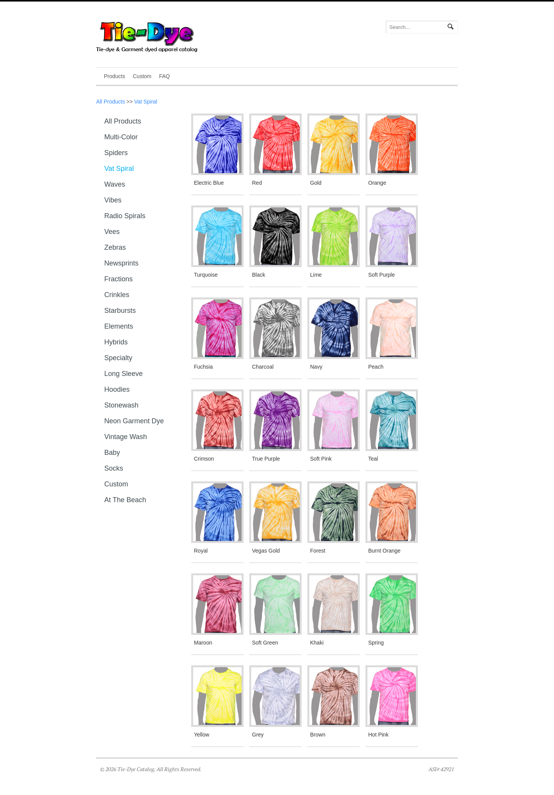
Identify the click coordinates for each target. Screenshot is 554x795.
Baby (112, 452)
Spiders (116, 153)
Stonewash (121, 405)
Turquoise (206, 275)
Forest (317, 551)
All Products (110, 102)
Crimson (204, 459)
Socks (113, 468)
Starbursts (120, 310)
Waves (114, 184)
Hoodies (117, 389)
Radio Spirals (124, 216)
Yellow (201, 735)
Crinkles (116, 295)
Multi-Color (121, 137)
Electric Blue (209, 183)
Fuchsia (203, 367)
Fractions (118, 279)
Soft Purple (381, 275)
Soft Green (265, 643)
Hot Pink (378, 735)
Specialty (118, 358)
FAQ (164, 76)
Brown (317, 735)
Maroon (203, 643)
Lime (316, 275)
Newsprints (121, 263)
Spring (376, 643)
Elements (118, 326)
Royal (201, 551)
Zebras (115, 247)
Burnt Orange (384, 551)
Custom (142, 76)
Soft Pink (321, 459)
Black (258, 275)
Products (114, 76)
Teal (373, 459)
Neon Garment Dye (134, 421)
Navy (316, 367)
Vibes (113, 200)
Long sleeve (123, 373)
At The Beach (125, 500)
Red (257, 183)
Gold (316, 183)
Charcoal (263, 367)
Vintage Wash (125, 437)
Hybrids (116, 342)
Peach (376, 367)
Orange (377, 183)
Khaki (317, 643)
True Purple (266, 459)
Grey (258, 735)
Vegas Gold (266, 551)
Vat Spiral (145, 102)
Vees (112, 231)
